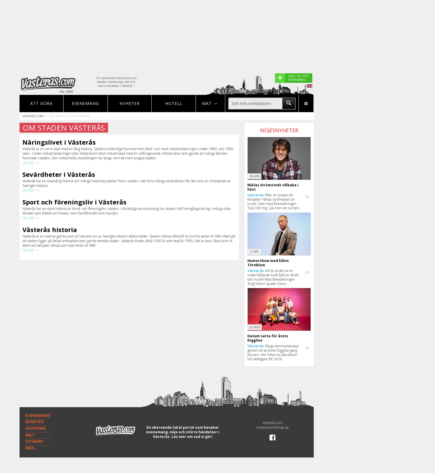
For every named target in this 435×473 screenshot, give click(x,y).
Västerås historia (49, 229)
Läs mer (31, 162)
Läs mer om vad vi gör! (192, 436)
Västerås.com (32, 116)
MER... (31, 448)
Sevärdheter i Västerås (58, 174)
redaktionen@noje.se (272, 427)
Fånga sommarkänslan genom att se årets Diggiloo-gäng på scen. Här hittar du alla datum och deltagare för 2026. (273, 352)
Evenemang (85, 103)
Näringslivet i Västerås (59, 142)
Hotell (173, 103)
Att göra (41, 103)
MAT (30, 435)
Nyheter (130, 103)
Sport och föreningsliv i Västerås (74, 202)
